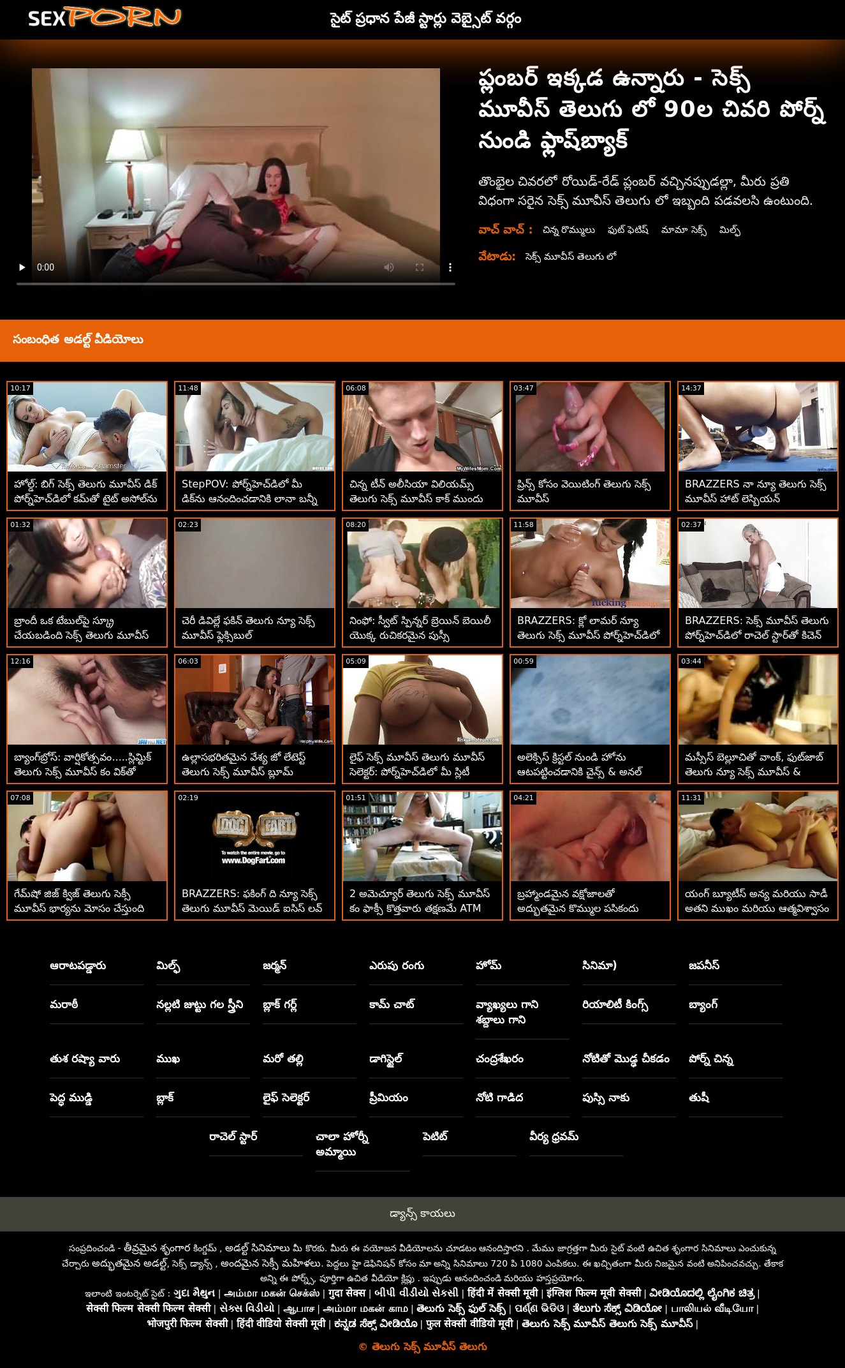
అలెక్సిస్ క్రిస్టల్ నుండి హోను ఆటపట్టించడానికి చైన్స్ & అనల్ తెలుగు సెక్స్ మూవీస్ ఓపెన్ (579, 771)
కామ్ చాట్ (391, 1004)
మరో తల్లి (283, 1058)
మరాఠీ (64, 1004)
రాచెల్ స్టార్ (233, 1136)
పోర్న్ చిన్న (711, 1058)
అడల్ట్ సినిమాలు (257, 1248)
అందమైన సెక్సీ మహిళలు (271, 1263)
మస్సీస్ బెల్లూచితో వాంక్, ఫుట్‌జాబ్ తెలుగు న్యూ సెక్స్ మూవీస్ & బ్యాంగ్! (754, 771)
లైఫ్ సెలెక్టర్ (286, 1097)
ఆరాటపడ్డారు (78, 965)
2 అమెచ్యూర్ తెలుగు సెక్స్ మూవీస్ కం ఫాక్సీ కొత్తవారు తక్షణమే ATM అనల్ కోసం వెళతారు (419, 908)
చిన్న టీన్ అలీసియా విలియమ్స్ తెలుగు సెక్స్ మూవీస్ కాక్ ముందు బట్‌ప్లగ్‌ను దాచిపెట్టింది (416, 498)
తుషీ (699, 1097)
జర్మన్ (274, 965)
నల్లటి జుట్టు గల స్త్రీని (199, 1004)
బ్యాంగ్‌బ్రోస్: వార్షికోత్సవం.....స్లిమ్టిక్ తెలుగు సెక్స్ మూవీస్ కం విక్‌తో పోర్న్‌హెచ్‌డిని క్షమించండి (82, 771)
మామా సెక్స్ (692, 229)
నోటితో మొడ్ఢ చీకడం (626, 1058)
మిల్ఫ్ (740, 229)
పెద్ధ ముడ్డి (71, 1097)
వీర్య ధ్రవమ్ (554, 1136)
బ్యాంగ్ (703, 1004)
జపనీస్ (704, 965)
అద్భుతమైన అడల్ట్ (129, 1263)
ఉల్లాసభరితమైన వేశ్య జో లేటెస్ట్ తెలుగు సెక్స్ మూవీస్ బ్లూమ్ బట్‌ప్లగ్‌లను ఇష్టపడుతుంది (243, 771)
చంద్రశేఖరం (500, 1058)
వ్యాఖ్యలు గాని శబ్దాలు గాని (507, 1012)
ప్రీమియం (388, 1097)
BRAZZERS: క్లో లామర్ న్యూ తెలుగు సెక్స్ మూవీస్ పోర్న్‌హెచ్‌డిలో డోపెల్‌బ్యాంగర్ (588, 635)
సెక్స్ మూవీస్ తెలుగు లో (573, 256)
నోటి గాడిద (499, 1097)
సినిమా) (599, 965)
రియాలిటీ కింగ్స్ (615, 1004)
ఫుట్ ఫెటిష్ (634, 229)
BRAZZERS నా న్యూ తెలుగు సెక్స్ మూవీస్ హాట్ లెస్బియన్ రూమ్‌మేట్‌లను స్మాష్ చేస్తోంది (756, 498)
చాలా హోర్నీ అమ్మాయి (342, 1144)
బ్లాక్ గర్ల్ (280, 1004)
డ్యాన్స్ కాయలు (422, 1213)
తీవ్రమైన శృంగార (157, 1248)
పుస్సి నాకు (605, 1097)
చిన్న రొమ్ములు (571, 229)
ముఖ (168, 1058)
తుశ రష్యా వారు (85, 1058)
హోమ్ (488, 965)
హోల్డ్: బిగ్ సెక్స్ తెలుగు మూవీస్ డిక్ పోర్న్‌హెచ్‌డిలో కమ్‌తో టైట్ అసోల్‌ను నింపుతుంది (86, 498)
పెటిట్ (435, 1136)
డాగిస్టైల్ (385, 1058)
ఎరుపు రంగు (396, 965)
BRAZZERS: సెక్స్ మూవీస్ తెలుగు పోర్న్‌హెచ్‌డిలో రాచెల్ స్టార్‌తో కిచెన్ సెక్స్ (757, 635)
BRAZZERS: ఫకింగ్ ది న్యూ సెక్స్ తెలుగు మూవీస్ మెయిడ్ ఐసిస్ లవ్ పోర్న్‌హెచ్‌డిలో (252, 908)
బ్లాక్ (164, 1097)
